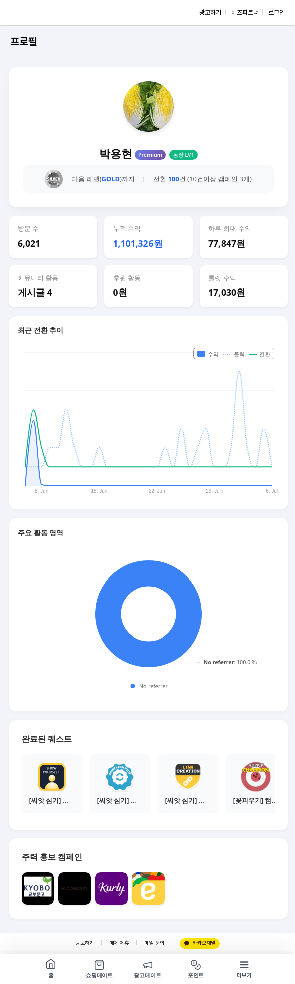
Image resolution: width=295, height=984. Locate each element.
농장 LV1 (183, 154)
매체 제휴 (119, 943)
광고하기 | (213, 12)
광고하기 (85, 943)
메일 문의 (154, 943)
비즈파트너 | (247, 12)
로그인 (276, 12)
